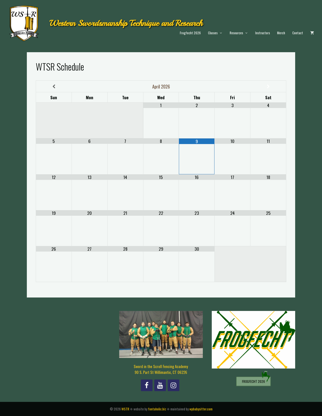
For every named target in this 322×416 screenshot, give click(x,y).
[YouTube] (160, 385)
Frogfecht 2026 (190, 32)
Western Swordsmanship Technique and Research (125, 23)
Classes (217, 33)
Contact (297, 32)
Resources (241, 33)
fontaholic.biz (157, 408)
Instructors (262, 32)
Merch (281, 32)
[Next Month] (268, 86)
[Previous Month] (54, 86)
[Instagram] (173, 385)
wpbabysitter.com (200, 408)
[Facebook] (147, 385)
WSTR (125, 408)
